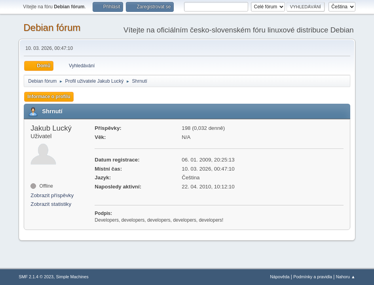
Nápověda (279, 276)
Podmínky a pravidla (312, 276)
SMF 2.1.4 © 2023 (36, 276)
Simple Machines (72, 276)
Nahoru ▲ (345, 276)
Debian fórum (51, 27)
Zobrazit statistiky (50, 204)
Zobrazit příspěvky (52, 195)
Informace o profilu (48, 96)
